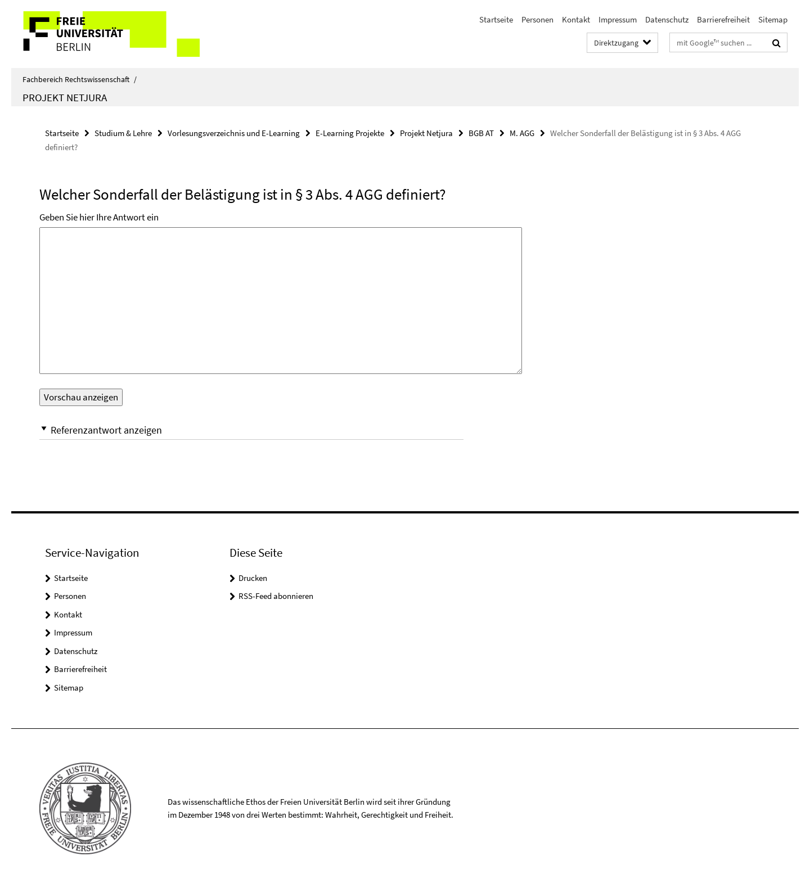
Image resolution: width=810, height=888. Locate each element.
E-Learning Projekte (350, 133)
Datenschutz (666, 19)
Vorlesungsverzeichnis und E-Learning (234, 133)
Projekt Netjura (64, 97)
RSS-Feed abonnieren (275, 596)
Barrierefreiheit (723, 19)
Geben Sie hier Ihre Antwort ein (99, 217)
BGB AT (481, 133)
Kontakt (576, 19)
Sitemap (773, 19)
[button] (251, 430)
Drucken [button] (252, 578)
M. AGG (522, 133)
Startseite (496, 19)
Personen (537, 19)
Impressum (617, 19)
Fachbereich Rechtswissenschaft (79, 79)
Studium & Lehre (123, 133)
